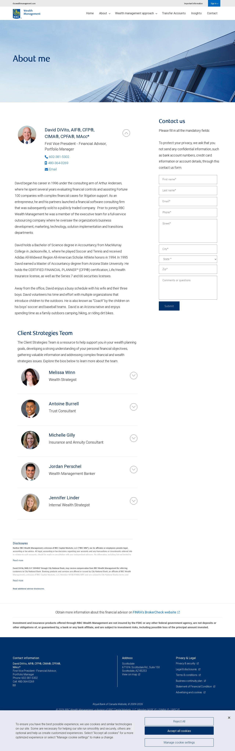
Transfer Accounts (174, 13)
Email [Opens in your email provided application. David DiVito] (51, 169)
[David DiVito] (126, 133)
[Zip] (188, 269)
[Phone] (188, 212)
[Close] (229, 718)
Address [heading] (127, 658)
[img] (117, 61)
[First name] (188, 179)
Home (90, 13)
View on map (129, 674)
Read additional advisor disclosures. (29, 588)
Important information (193, 3)
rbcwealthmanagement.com (24, 3)
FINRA (162, 709)
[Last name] (188, 190)
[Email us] (14, 685)
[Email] (188, 201)
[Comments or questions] (188, 288)
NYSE (150, 709)
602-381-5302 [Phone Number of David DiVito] (57, 157)
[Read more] (18, 560)
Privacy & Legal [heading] (186, 658)
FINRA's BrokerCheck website (154, 612)
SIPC (173, 709)
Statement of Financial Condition (194, 686)
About (105, 13)
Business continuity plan (189, 680)
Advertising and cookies (189, 692)
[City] (188, 249)
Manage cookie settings (179, 742)
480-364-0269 (56, 163)
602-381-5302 (29, 678)
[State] (188, 259)
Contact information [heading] (26, 658)
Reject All (179, 721)
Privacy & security (186, 663)
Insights (196, 13)
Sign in (214, 3)
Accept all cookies (179, 731)
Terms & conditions (187, 675)
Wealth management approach (136, 13)
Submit (169, 306)
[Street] (188, 231)
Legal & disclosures (186, 669)
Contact (212, 13)
